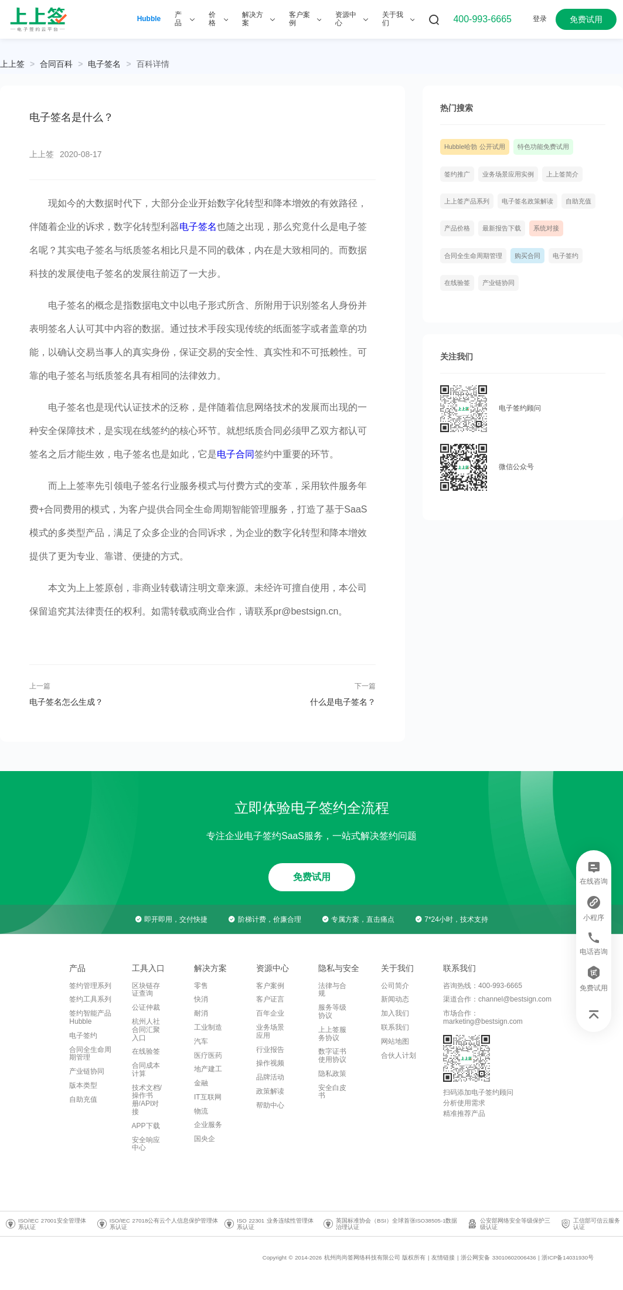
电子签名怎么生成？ (66, 702)
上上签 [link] (12, 64)
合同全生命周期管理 (473, 255)
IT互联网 (208, 1097)
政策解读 (270, 1091)
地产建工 (208, 1069)
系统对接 (546, 228)
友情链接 (443, 1257)
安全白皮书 (332, 1092)
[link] (56, 64)
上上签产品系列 (466, 201)
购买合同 (527, 255)
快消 (201, 999)
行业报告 (270, 1049)
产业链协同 (498, 282)
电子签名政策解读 (527, 201)
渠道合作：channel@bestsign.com (497, 999)
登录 (540, 19)
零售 (201, 986)
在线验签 (457, 282)
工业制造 (208, 1027)
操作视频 (270, 1063)
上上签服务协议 (332, 1034)
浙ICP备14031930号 (568, 1257)
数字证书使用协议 (332, 1055)
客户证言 (270, 999)
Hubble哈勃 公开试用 (474, 146)
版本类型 (83, 1085)
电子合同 (235, 454)
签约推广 (457, 174)
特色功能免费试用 (543, 146)
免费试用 (586, 19)
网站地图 (395, 1041)
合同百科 (56, 64)
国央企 (204, 1139)
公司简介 (395, 986)
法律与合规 (332, 990)
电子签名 (104, 64)
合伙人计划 (398, 1055)
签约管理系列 (90, 986)
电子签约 (565, 255)
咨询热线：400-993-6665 (482, 986)
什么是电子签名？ (343, 702)
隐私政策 (332, 1074)
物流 (201, 1111)
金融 (201, 1083)
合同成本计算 (146, 1069)
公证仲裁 (146, 1007)
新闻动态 (395, 999)
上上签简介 (562, 174)
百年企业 (270, 1013)
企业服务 (208, 1125)
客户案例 (270, 986)
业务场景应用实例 (508, 174)
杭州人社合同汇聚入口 (146, 1029)
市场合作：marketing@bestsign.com (483, 1017)
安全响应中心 (146, 1144)
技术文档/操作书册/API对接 (147, 1100)
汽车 (201, 1041)
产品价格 (457, 228)
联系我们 (395, 1027)
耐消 (201, 1013)
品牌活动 (270, 1077)
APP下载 (146, 1126)
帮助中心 (270, 1105)
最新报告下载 (501, 228)
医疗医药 (208, 1055)
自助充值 (578, 201)
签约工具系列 (90, 999)
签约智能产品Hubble (90, 1017)
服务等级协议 (332, 1011)
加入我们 (395, 1013)
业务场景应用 (270, 1031)
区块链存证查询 (146, 990)
